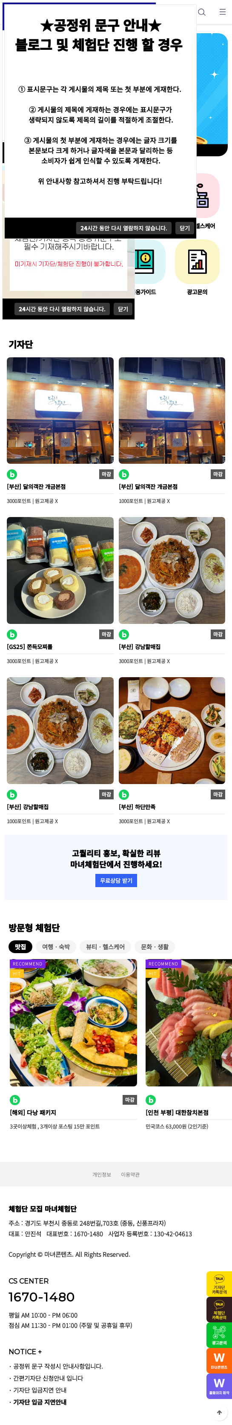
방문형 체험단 (34, 927)
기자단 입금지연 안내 (39, 1389)
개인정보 (101, 1174)
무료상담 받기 (116, 880)
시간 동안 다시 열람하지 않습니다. (62, 309)
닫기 (123, 309)
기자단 (21, 344)
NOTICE (25, 1351)
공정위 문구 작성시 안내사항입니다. (58, 1366)
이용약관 (130, 1174)
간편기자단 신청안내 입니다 (48, 1377)
